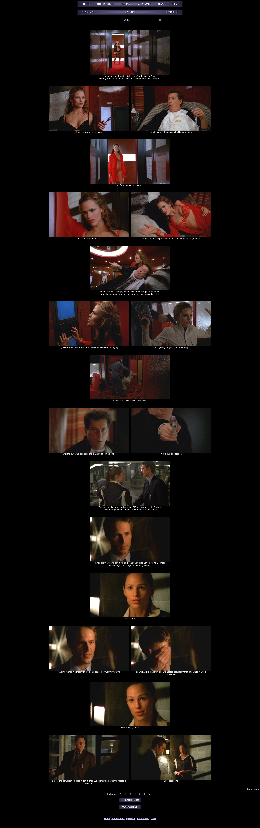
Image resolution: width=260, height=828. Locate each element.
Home (107, 818)
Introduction (117, 818)
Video (156, 78)
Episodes (130, 818)
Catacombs (143, 818)
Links (153, 818)
